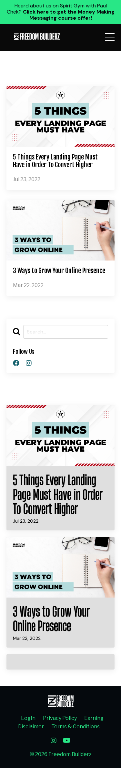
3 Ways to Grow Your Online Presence (59, 271)
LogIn (28, 718)
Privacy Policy (60, 718)
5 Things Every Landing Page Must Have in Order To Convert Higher (55, 161)
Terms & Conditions (75, 726)
